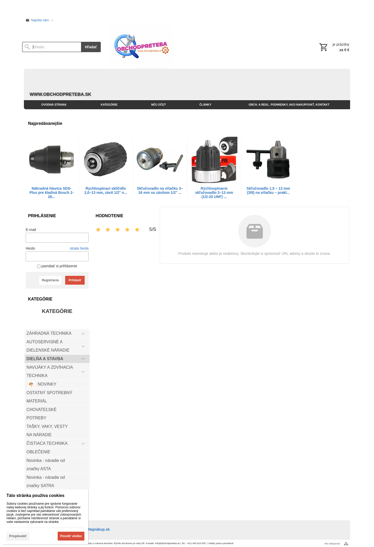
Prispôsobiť (18, 536)
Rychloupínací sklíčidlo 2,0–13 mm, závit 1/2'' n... (105, 190)
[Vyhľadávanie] (51, 47)
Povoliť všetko (71, 536)
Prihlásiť (75, 280)
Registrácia (50, 280)
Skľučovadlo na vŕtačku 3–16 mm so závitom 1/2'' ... (160, 190)
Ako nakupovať (332, 543)
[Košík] (334, 47)
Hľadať (91, 47)
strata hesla (79, 248)
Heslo (30, 248)
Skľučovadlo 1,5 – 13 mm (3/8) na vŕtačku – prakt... (268, 190)
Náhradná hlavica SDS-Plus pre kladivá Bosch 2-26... (52, 192)
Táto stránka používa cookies (35, 495)
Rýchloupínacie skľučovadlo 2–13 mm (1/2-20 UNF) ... (214, 192)
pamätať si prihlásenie (57, 266)
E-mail (31, 230)
